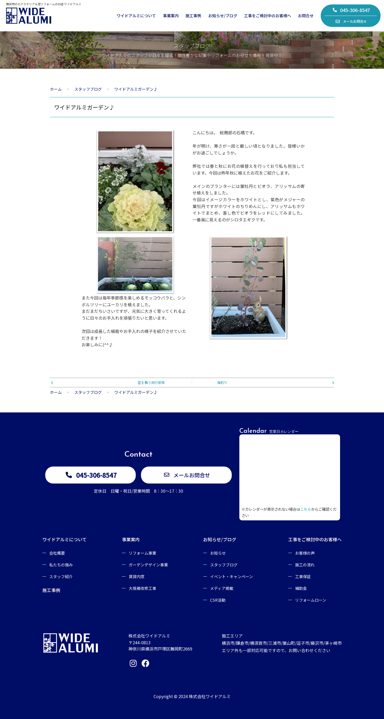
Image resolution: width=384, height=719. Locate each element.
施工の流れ (305, 564)
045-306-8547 (351, 10)
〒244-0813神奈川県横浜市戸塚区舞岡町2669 (160, 645)
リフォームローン (310, 600)
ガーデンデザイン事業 (148, 564)
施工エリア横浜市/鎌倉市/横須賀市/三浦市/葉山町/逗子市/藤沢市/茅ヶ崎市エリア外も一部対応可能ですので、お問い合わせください (282, 642)
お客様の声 (305, 553)
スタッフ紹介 (61, 576)
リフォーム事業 (142, 553)
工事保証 (303, 576)
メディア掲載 (221, 588)
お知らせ (218, 553)
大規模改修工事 (142, 588)
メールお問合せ (351, 21)
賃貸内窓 (136, 576)
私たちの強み (61, 564)
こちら (305, 509)
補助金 (301, 588)
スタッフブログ (224, 564)
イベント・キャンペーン (231, 576)
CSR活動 (217, 600)
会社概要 (57, 553)
